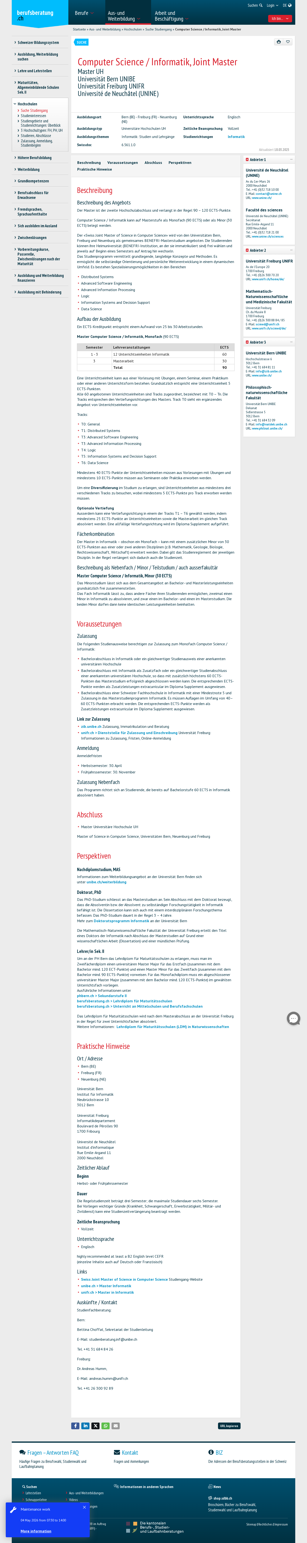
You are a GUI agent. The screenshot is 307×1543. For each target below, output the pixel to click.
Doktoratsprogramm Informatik (121, 920)
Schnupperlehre (36, 1499)
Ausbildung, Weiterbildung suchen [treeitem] (38, 57)
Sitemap (251, 1524)
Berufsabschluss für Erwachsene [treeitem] (33, 195)
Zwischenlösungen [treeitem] (32, 237)
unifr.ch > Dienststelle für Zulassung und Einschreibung (129, 732)
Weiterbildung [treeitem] (29, 169)
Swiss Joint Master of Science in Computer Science (124, 1279)
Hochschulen (133, 29)
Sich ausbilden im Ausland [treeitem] (37, 225)
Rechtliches (265, 1524)
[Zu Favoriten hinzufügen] (287, 42)
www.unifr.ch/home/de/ (268, 279)
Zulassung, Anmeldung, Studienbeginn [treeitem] (37, 143)
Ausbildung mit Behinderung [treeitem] (39, 292)
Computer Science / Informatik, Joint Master (208, 29)
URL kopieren (229, 1425)
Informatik (236, 136)
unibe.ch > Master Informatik (106, 1285)
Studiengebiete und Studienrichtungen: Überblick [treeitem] (40, 123)
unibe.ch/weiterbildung (106, 881)
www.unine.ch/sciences (267, 236)
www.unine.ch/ (262, 198)
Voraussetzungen (122, 162)
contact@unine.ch (269, 194)
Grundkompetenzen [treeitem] (33, 181)
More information (36, 1531)
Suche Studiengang (158, 29)
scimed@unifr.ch (267, 324)
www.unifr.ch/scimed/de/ (269, 328)
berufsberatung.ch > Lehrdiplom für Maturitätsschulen (124, 1001)
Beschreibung (89, 162)
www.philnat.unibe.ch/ (267, 428)
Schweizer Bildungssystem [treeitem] (38, 42)
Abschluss (153, 162)
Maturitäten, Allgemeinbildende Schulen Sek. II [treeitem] (38, 87)
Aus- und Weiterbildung (105, 29)
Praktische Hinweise (94, 169)
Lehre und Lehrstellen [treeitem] (35, 70)
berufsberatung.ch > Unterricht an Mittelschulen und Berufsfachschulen (140, 1006)
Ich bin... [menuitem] (280, 18)
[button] (75, 1426)
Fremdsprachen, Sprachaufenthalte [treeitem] (32, 212)
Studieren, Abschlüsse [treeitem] (36, 135)
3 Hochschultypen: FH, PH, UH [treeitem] (42, 130)
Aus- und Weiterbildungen (86, 1493)
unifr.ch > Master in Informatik (107, 1292)
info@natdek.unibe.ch (271, 424)
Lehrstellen (33, 1493)
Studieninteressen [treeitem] (33, 115)
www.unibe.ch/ (262, 375)
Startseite (79, 29)
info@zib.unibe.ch (269, 371)
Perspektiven (180, 162)
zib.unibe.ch (91, 726)
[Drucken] (278, 42)
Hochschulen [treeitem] (27, 104)
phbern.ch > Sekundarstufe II (102, 995)
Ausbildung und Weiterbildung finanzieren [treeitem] (41, 278)
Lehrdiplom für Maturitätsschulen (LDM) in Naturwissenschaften (173, 1026)
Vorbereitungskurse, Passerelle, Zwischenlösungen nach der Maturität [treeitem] (39, 256)
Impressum (281, 1524)
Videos (73, 1499)
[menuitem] (88, 12)
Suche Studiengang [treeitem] (34, 110)
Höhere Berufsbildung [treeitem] (35, 157)
